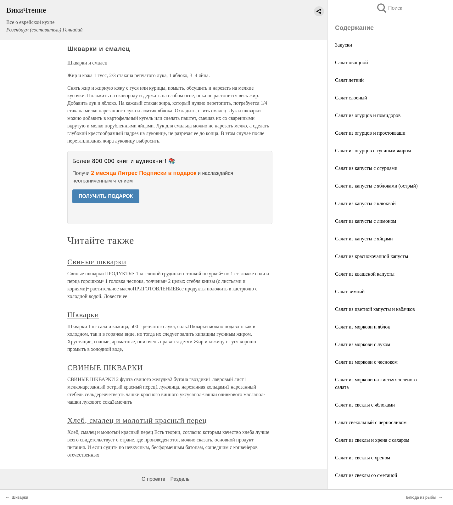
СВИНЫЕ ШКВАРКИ (105, 367)
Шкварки (83, 315)
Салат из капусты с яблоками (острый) (376, 185)
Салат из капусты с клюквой (365, 203)
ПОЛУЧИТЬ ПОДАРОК (106, 196)
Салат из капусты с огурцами (366, 168)
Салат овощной (351, 62)
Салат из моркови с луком (362, 344)
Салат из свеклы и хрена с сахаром (372, 440)
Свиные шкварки (96, 262)
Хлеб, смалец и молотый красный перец (137, 420)
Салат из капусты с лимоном (365, 221)
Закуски (343, 45)
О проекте (153, 479)
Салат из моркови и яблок (362, 326)
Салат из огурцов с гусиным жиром (373, 150)
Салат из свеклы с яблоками (365, 404)
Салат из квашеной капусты (364, 274)
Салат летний (349, 80)
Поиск (389, 8)
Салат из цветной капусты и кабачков (375, 309)
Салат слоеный (351, 97)
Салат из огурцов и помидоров (367, 115)
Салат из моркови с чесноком (366, 362)
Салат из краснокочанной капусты (371, 256)
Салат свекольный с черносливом (370, 422)
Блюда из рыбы (421, 497)
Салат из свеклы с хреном (362, 457)
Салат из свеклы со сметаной (366, 475)
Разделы (180, 479)
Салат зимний (350, 291)
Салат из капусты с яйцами (364, 238)
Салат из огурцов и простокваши (370, 133)
